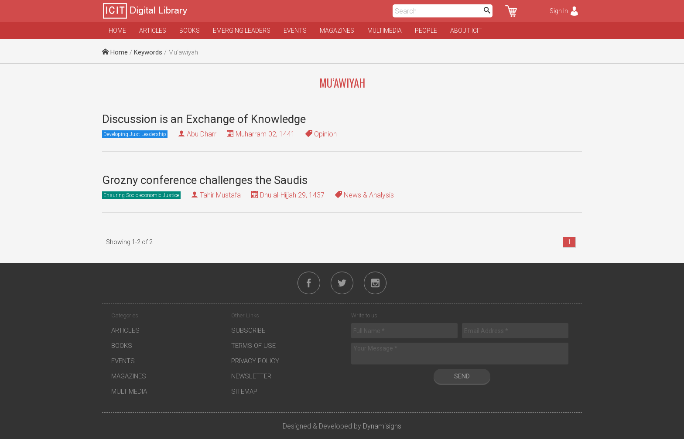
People (426, 30)
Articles (152, 30)
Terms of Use (253, 346)
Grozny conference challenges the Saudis (205, 180)
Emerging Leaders (241, 30)
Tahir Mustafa (220, 195)
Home (117, 30)
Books (189, 30)
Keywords (148, 52)
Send (462, 376)
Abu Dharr (201, 134)
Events (295, 30)
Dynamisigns (382, 426)
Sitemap (244, 391)
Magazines (337, 30)
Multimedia (384, 30)
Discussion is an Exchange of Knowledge (204, 119)
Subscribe (248, 330)
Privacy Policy (255, 361)
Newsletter (251, 376)
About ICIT (466, 30)
